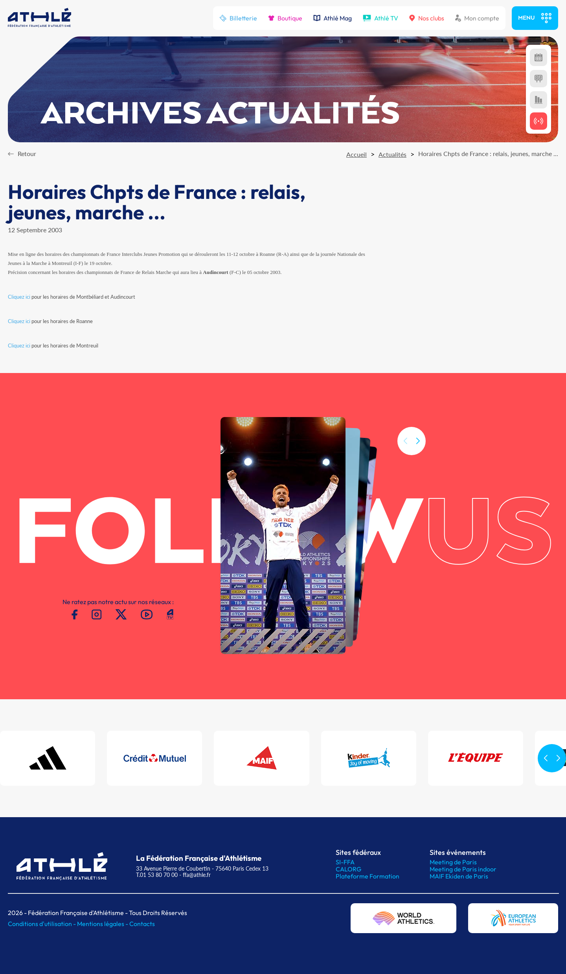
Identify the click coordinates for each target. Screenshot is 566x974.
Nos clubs (426, 18)
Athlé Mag (332, 18)
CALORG (348, 869)
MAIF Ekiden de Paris (459, 876)
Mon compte (477, 18)
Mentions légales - (103, 924)
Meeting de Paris (453, 862)
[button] (418, 455)
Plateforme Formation (367, 876)
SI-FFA (345, 862)
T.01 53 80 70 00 (157, 874)
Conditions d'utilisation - (42, 924)
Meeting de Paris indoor (463, 869)
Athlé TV (380, 18)
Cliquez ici (19, 297)
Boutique (285, 18)
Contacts (142, 924)
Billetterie (238, 18)
